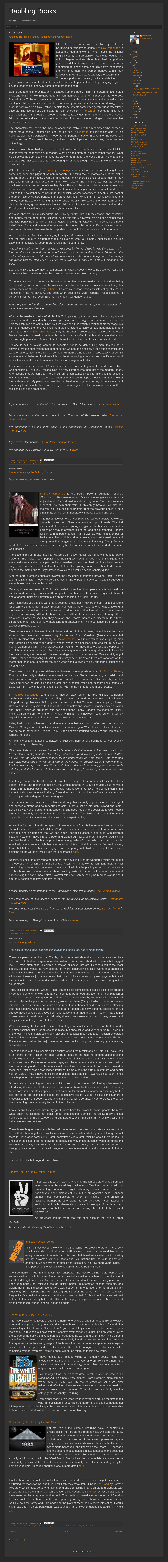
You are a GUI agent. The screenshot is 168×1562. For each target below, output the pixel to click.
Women (42, 463)
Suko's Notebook (136, 174)
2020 (133, 54)
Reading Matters (136, 163)
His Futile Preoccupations (139, 142)
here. (53, 289)
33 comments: (34, 1523)
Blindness (91, 1491)
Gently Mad (134, 137)
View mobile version (66, 1535)
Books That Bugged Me (22, 942)
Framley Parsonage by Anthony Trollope (31, 472)
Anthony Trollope (18, 463)
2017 (133, 62)
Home (9, 27)
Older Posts (118, 1531)
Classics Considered (137, 133)
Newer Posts (13, 1531)
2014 (133, 70)
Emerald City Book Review (139, 135)
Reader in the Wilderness (139, 160)
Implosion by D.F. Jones (39, 1241)
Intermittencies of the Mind (139, 144)
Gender (37, 463)
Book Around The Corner (138, 130)
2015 (133, 67)
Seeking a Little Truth (137, 167)
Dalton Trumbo (25, 1526)
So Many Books (136, 169)
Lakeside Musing (136, 151)
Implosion (58, 1526)
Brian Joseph (146, 36)
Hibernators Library (137, 139)
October (136, 78)
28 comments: (34, 460)
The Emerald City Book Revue (140, 181)
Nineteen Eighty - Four (79, 1526)
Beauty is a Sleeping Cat (138, 128)
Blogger (92, 1552)
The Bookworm (135, 179)
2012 (133, 117)
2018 (133, 60)
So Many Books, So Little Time (140, 172)
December (136, 72)
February (136, 109)
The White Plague (91, 1526)
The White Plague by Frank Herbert (30, 1314)
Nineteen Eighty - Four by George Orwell (34, 1422)
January (136, 111)
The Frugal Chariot (137, 183)
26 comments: (34, 930)
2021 (133, 52)
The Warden (89, 110)
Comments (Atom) (22, 1540)
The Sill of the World (137, 186)
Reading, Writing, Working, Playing (141, 165)
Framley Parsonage (108, 47)
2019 (133, 57)
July (134, 86)
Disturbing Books (34, 1526)
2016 (133, 65)
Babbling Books (32, 11)
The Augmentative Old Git (139, 176)
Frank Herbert (43, 1526)
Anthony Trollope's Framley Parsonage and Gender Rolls (40, 36)
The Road (103, 1483)
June (135, 98)
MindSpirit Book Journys (138, 153)
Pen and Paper (135, 158)
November (136, 75)
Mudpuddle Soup (136, 156)
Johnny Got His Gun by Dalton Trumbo (32, 1171)
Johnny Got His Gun (67, 1526)
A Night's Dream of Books (139, 126)
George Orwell (51, 1526)
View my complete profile (147, 38)
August (135, 83)
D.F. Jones (17, 1526)
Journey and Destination (138, 149)
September (136, 80)
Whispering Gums (136, 188)
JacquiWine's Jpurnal (137, 146)
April (134, 104)
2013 (133, 115)
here (73, 442)
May (134, 101)
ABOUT (17, 27)
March (135, 106)
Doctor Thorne (66, 639)
